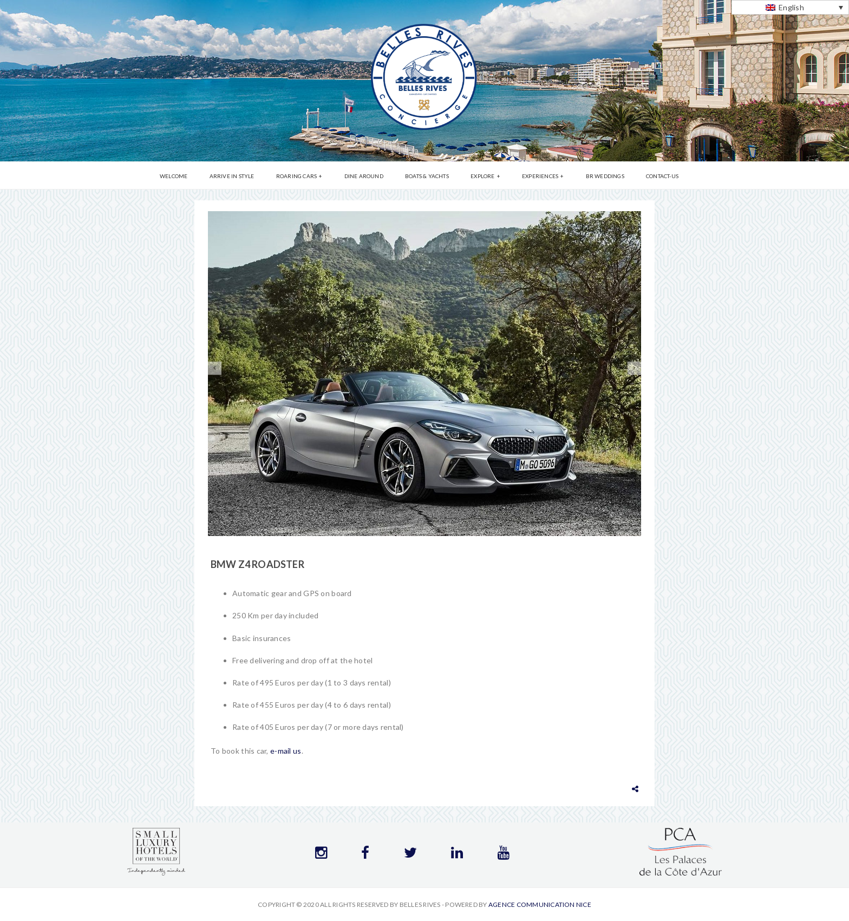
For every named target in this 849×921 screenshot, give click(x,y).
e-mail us (286, 750)
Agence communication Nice (539, 904)
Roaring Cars (296, 176)
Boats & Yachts (427, 176)
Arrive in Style (232, 176)
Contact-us (662, 176)
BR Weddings (605, 176)
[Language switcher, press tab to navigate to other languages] (790, 7)
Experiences (540, 176)
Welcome (173, 176)
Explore (482, 176)
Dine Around (363, 176)
